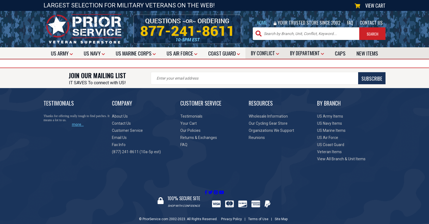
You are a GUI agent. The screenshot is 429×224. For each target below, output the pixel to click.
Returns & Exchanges (198, 137)
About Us (120, 116)
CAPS (340, 53)
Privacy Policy (231, 214)
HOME (262, 22)
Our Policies (190, 130)
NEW (367, 53)
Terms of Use (258, 214)
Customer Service (127, 130)
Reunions (257, 137)
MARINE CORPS (136, 53)
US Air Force (327, 137)
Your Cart (188, 123)
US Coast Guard (330, 144)
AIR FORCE (182, 53)
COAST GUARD (224, 53)
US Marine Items (331, 130)
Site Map (281, 214)
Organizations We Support (271, 130)
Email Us (119, 137)
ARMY (62, 53)
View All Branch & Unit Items (341, 159)
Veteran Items (329, 152)
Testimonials (191, 116)
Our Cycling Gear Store (268, 123)
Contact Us (121, 123)
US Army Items (330, 116)
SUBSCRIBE (247, 78)
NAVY (94, 53)
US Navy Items (329, 123)
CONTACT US (371, 22)
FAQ (350, 22)
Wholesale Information (268, 116)
